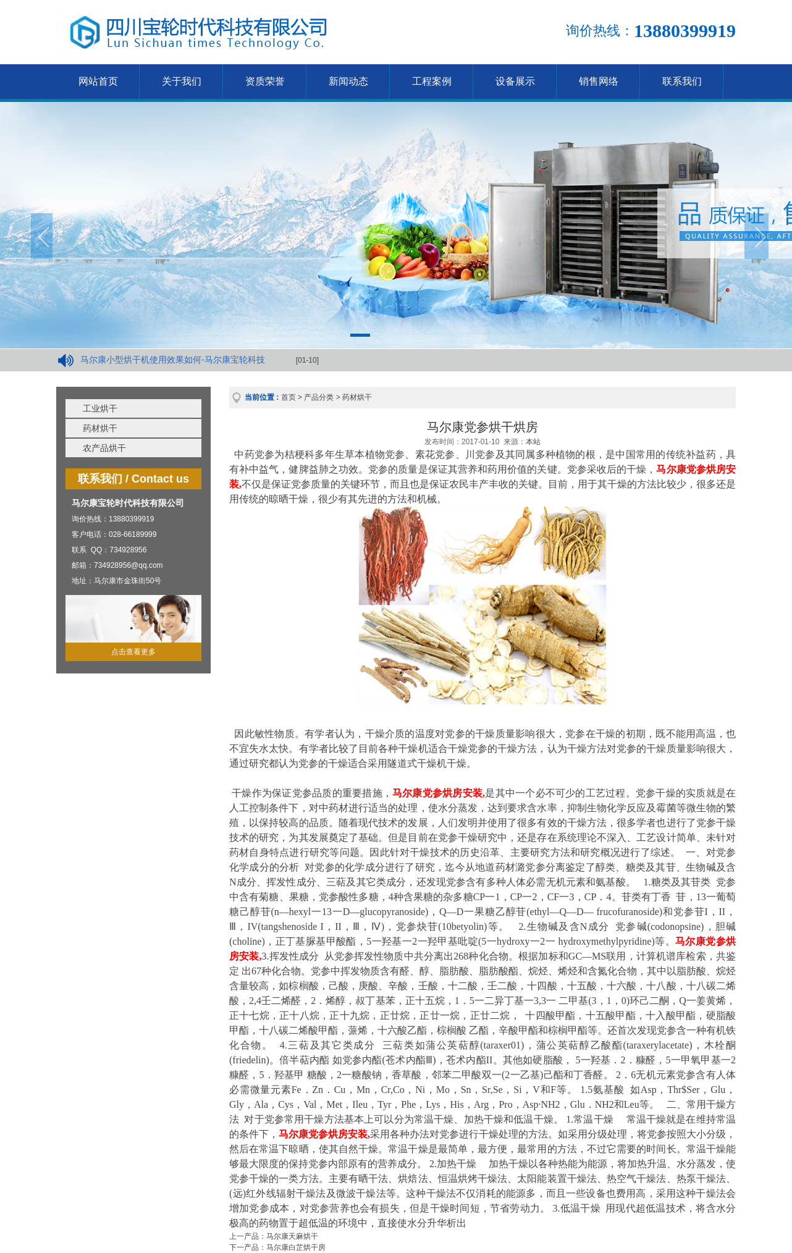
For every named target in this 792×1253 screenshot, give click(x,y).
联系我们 (682, 81)
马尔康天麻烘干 (292, 1236)
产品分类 (319, 397)
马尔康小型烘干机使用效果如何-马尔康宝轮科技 (172, 360)
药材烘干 (100, 428)
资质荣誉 (265, 81)
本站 (533, 441)
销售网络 (598, 81)
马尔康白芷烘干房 (296, 1247)
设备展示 (515, 81)
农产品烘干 (104, 448)
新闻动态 (348, 81)
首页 (288, 397)
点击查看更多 (133, 652)
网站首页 (98, 81)
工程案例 (432, 81)
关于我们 (181, 81)
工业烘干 (100, 408)
